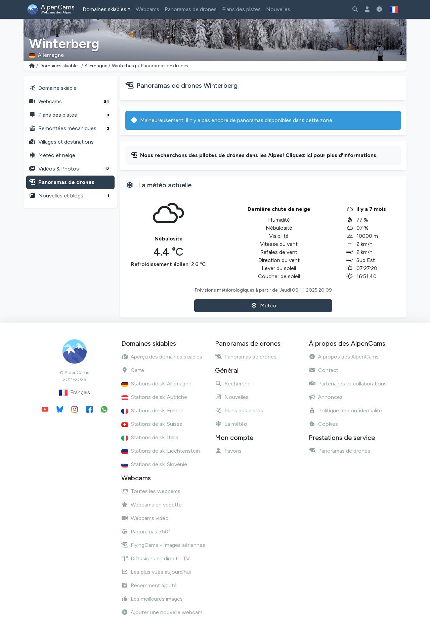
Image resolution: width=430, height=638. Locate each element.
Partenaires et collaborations (348, 383)
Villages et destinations (61, 142)
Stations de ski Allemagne (156, 383)
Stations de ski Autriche (154, 397)
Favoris (228, 451)
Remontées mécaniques (70, 128)
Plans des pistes (241, 9)
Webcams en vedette (151, 504)
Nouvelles (278, 9)
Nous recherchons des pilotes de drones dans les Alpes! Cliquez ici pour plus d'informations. (259, 155)
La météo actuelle (164, 185)
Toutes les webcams (150, 491)
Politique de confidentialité (345, 410)
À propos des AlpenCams (344, 356)
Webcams (147, 9)
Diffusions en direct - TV (155, 558)
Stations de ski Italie (149, 437)
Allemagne (96, 66)
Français (74, 392)
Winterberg (124, 66)
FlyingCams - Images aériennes (163, 545)
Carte (132, 370)
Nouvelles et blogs (70, 195)
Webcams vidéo (145, 518)
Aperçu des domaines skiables (161, 356)
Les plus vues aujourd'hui (156, 572)
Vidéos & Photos (70, 168)
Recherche (233, 383)
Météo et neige (52, 155)
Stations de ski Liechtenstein (160, 451)
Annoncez (326, 397)
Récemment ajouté (149, 585)
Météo (263, 305)
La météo (231, 424)
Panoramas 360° (145, 531)
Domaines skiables (104, 9)
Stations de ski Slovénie (154, 464)
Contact (323, 370)
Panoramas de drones (191, 9)
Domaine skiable (53, 88)
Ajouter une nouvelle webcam (161, 612)
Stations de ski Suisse (151, 424)
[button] (393, 9)
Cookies (323, 424)
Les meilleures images (152, 599)
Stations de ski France (152, 410)
